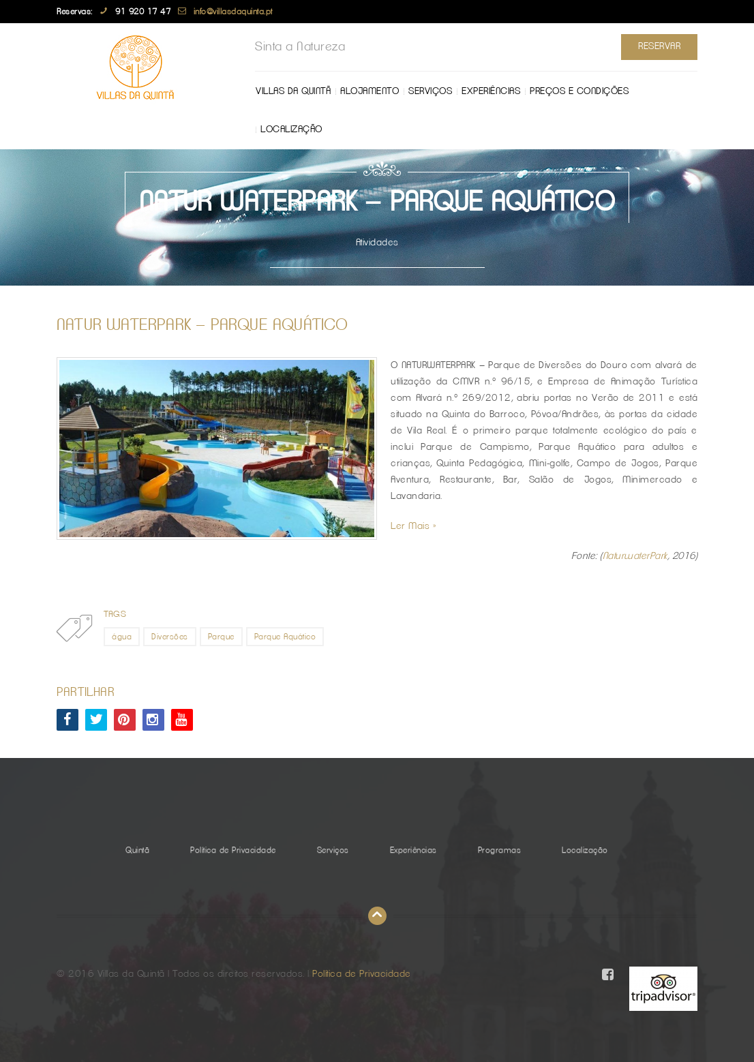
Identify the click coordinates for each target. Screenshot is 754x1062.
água (122, 637)
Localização (291, 129)
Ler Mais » (413, 526)
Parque (221, 637)
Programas (500, 850)
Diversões (169, 637)
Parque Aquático (285, 637)
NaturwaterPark (635, 556)
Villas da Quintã (293, 91)
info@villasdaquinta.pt (233, 11)
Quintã (137, 850)
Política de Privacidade (233, 850)
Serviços (430, 91)
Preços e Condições (579, 91)
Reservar (659, 46)
